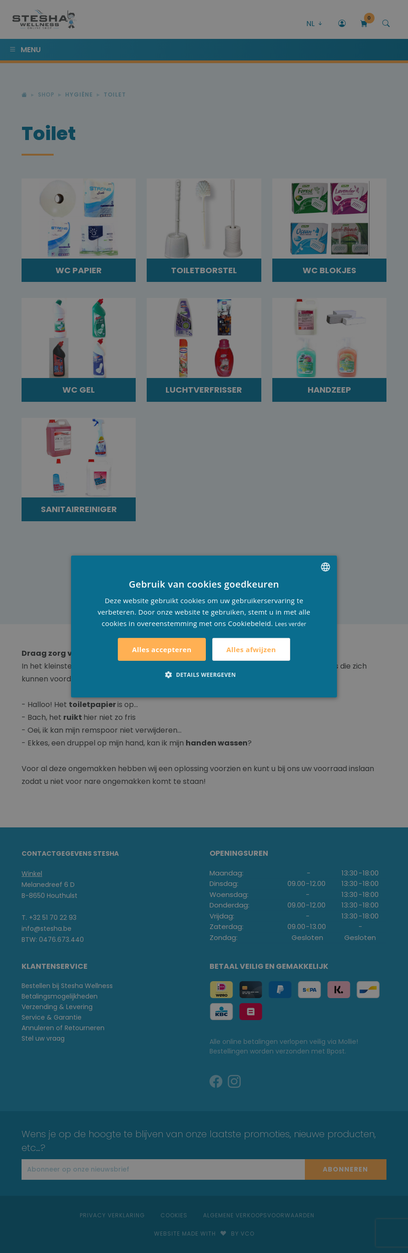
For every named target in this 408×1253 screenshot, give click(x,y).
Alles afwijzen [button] (251, 649)
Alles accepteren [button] (162, 649)
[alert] (204, 626)
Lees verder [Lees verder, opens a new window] (291, 623)
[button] (204, 674)
